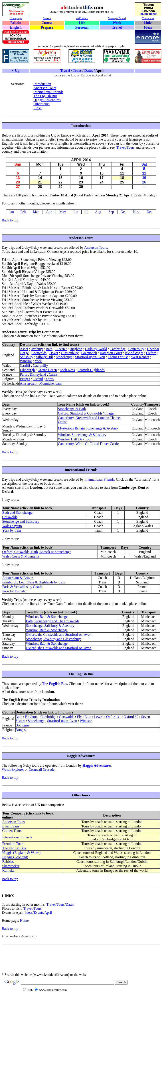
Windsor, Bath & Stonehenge (46, 617)
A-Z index (82, 18)
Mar (36, 212)
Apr (49, 212)
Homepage (16, 18)
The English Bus (45, 96)
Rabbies (8, 861)
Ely (79, 717)
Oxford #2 (131, 717)
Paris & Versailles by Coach (22, 587)
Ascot (24, 349)
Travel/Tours (125, 147)
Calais (53, 374)
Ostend (38, 379)
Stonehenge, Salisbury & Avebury (50, 625)
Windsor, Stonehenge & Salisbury (82, 435)
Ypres (49, 379)
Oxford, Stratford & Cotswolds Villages (86, 413)
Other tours (41, 104)
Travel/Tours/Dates (60, 904)
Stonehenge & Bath (72, 409)
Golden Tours (12, 831)
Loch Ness (67, 370)
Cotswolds (39, 353)
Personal (82, 27)
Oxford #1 (113, 717)
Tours (77, 70)
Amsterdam (28, 383)
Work (116, 23)
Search (47, 18)
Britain (15, 23)
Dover (53, 353)
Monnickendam (50, 383)
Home (24, 920)
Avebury (37, 349)
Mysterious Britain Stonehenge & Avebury (88, 428)
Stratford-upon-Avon (90, 357)
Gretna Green (47, 370)
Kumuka (8, 870)
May (62, 212)
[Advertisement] (55, 961)
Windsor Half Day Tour (74, 439)
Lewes (98, 717)
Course (47, 23)
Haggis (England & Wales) (21, 852)
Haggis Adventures (47, 100)
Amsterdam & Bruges (17, 578)
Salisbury (26, 357)
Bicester (61, 349)
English (16, 27)
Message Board (117, 18)
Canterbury (136, 349)
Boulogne (22, 725)
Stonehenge (64, 357)
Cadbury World (96, 349)
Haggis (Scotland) (15, 857)
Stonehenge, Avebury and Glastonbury (53, 639)
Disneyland (38, 374)
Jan (11, 212)
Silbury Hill (44, 357)
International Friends (48, 92)
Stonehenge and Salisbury (20, 521)
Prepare (47, 27)
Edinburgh (27, 370)
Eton (88, 717)
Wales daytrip (12, 526)
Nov (136, 212)
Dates (88, 70)
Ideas (148, 27)
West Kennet (140, 357)
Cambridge (118, 349)
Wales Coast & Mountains (21, 556)
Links (148, 23)
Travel (117, 27)
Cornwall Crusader (42, 769)
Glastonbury (70, 353)
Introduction (42, 84)
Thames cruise (118, 357)
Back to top (10, 220)
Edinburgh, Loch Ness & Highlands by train (33, 582)
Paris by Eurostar (14, 591)
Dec (149, 212)
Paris (23, 374)
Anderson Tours (44, 88)
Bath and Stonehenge (17, 512)
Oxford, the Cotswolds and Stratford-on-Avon (58, 634)
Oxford (151, 353)
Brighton (76, 349)
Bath (49, 349)
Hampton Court (111, 353)
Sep (111, 212)
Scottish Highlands (91, 370)
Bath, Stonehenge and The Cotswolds (52, 621)
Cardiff (25, 365)
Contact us (148, 18)
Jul (86, 212)
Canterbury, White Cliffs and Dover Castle (88, 444)
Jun (75, 212)
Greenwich (89, 353)
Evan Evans (10, 826)
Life (82, 23)
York (38, 361)
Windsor (26, 361)
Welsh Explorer (13, 769)
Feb (23, 212)
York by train (11, 530)
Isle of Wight (134, 353)
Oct (123, 212)
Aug (98, 212)
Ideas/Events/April (38, 912)
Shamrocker (10, 866)
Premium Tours (13, 844)
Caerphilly (40, 365)
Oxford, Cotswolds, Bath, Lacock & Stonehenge (36, 552)
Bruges (25, 379)
